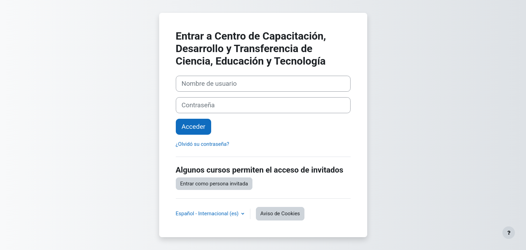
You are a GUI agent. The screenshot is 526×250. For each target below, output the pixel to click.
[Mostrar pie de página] (508, 232)
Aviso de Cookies (280, 213)
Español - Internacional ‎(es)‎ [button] (208, 213)
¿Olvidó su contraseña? (202, 144)
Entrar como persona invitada (214, 184)
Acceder (194, 127)
